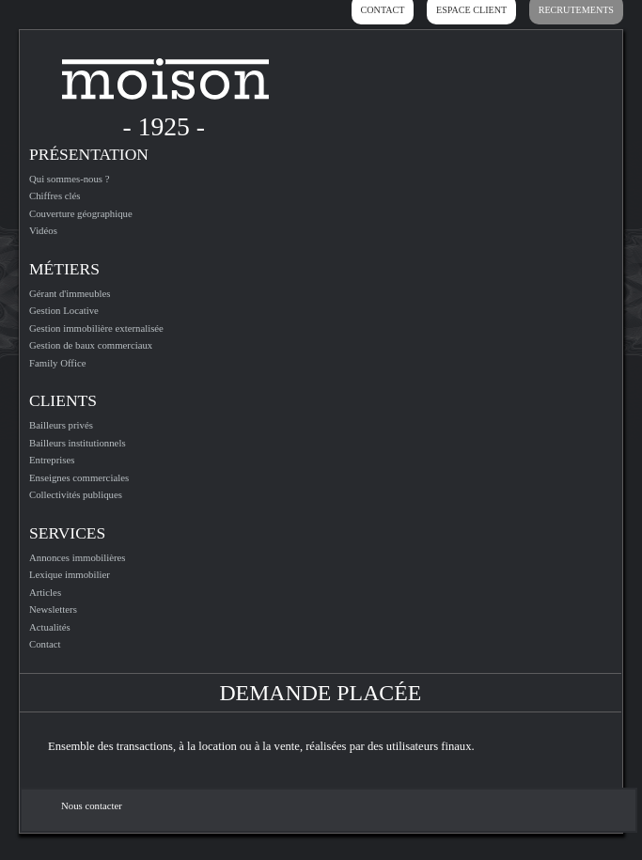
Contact (45, 643)
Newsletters (53, 609)
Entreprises (51, 459)
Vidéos (43, 230)
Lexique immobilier (69, 574)
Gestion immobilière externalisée (96, 328)
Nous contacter (91, 805)
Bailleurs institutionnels (77, 442)
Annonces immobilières (77, 557)
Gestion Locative (64, 310)
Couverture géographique (81, 213)
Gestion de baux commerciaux (90, 345)
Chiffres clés (55, 195)
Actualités (49, 627)
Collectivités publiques (75, 494)
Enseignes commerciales (79, 477)
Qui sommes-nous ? (69, 178)
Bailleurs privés (61, 424)
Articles (45, 592)
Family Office (57, 362)
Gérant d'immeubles (70, 293)
